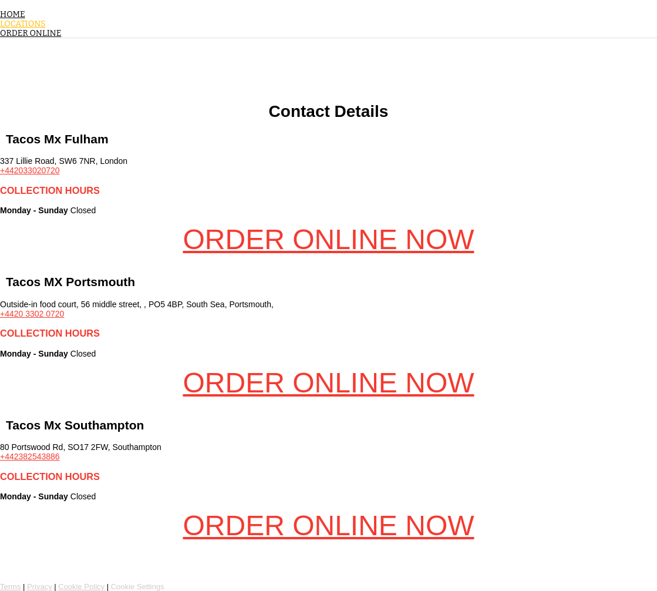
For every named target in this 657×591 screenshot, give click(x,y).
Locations (22, 24)
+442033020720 (30, 170)
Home (12, 14)
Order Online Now (328, 239)
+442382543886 (30, 456)
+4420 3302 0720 (32, 313)
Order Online (30, 33)
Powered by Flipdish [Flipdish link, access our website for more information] (53, 566)
